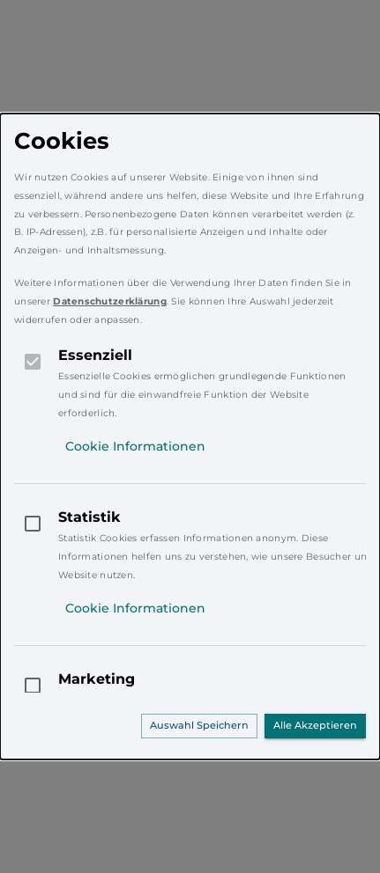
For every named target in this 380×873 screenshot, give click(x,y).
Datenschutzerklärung (110, 301)
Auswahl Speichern (199, 725)
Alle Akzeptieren (315, 725)
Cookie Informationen (135, 446)
